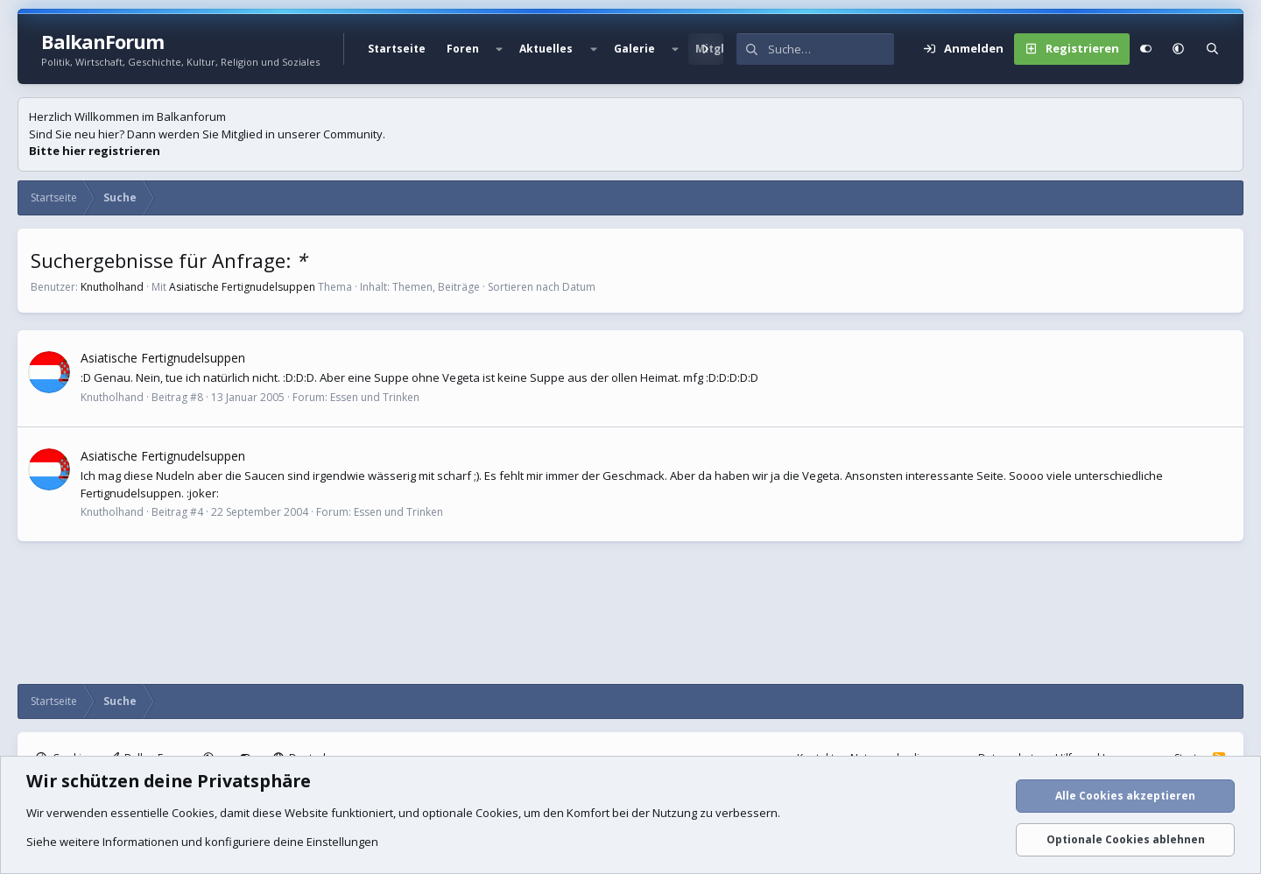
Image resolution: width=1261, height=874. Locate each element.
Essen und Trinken (374, 397)
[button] (499, 49)
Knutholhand (112, 286)
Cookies (193, 813)
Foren (463, 48)
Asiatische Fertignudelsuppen (242, 286)
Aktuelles (546, 48)
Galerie (634, 48)
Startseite (397, 48)
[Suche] (831, 49)
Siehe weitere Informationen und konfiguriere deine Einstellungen (202, 841)
